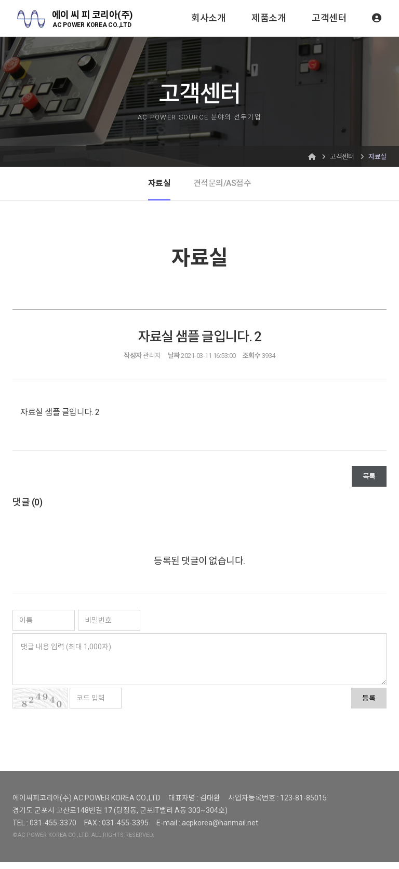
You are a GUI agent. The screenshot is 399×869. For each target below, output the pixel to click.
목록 (369, 483)
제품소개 (268, 17)
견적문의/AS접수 (223, 186)
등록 (369, 705)
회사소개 (208, 17)
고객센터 (329, 17)
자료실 (157, 186)
